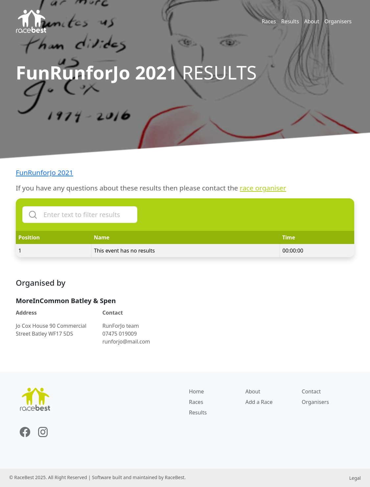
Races (269, 21)
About (311, 21)
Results (290, 21)
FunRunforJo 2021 (44, 172)
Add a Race (259, 402)
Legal (355, 478)
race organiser (263, 187)
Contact (311, 391)
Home (196, 391)
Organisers (338, 21)
